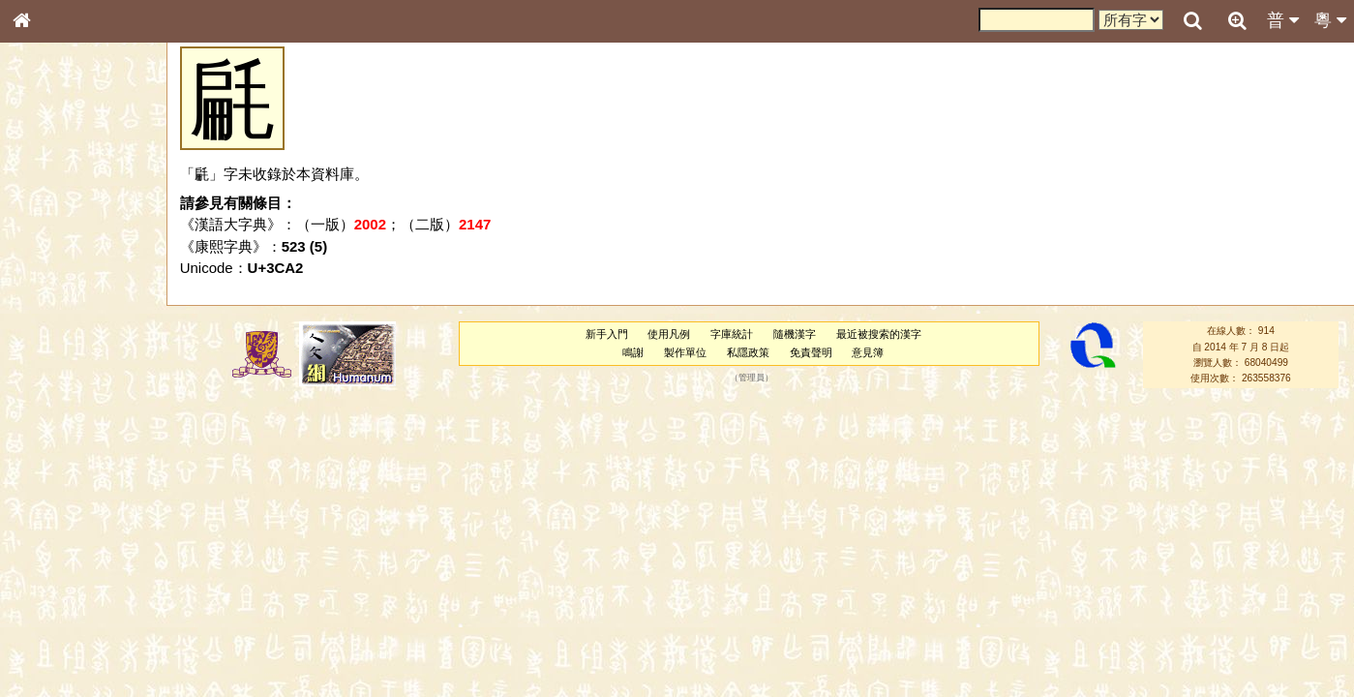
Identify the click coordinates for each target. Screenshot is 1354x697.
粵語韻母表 (53, 423)
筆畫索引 (47, 278)
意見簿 (868, 352)
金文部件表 (53, 315)
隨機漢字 (794, 334)
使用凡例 (668, 334)
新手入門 (607, 334)
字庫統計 (731, 334)
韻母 (65, 519)
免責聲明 (811, 352)
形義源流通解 (59, 334)
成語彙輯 (47, 645)
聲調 (92, 519)
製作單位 (685, 352)
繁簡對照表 (53, 663)
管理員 (751, 378)
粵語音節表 (53, 385)
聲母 (38, 519)
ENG (85, 213)
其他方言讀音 (59, 555)
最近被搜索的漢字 (878, 334)
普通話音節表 (59, 537)
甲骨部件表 (53, 296)
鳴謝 (633, 352)
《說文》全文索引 (70, 608)
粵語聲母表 (53, 403)
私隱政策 (748, 352)
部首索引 (47, 259)
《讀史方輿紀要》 (70, 626)
